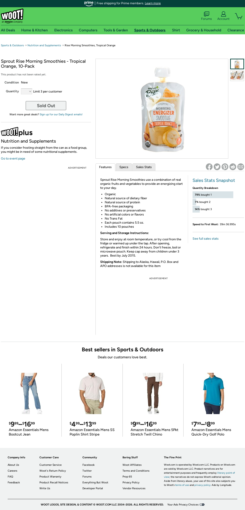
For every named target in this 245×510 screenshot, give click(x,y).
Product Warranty (50, 476)
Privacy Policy (130, 482)
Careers (12, 470)
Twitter (87, 470)
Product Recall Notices (53, 482)
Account (223, 16)
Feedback (14, 482)
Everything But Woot (95, 482)
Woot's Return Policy (52, 470)
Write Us (44, 488)
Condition (12, 82)
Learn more (153, 3)
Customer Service (50, 464)
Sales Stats (144, 167)
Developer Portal (92, 488)
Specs (123, 167)
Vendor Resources (133, 488)
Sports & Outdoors (12, 45)
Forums (206, 16)
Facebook (88, 464)
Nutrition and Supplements (44, 45)
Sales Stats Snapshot (214, 180)
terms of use (182, 485)
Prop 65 (127, 476)
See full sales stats (206, 239)
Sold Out (46, 105)
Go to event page (13, 158)
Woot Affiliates (132, 464)
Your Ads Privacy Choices (183, 504)
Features (105, 167)
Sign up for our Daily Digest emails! (61, 114)
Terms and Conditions (136, 470)
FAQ (10, 476)
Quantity (12, 91)
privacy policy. (202, 485)
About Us (13, 464)
